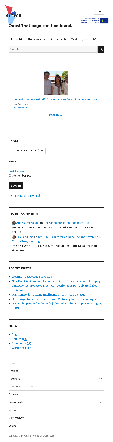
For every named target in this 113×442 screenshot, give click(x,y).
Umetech (13, 435)
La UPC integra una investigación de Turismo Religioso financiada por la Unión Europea (56, 99)
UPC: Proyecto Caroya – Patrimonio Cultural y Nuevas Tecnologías (54, 299)
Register (14, 195)
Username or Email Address (27, 150)
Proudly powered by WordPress (37, 435)
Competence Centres (22, 386)
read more (55, 114)
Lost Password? (19, 171)
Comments (21, 343)
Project (13, 370)
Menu (99, 11)
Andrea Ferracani (27, 222)
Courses (14, 394)
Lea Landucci (24, 236)
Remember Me (20, 175)
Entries (19, 339)
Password (15, 161)
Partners (14, 378)
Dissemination (20, 108)
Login (12, 425)
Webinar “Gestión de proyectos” (32, 276)
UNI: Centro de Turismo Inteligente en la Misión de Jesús (48, 294)
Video (12, 410)
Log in (16, 334)
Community (16, 417)
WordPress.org (21, 347)
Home (12, 363)
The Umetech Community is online (66, 222)
